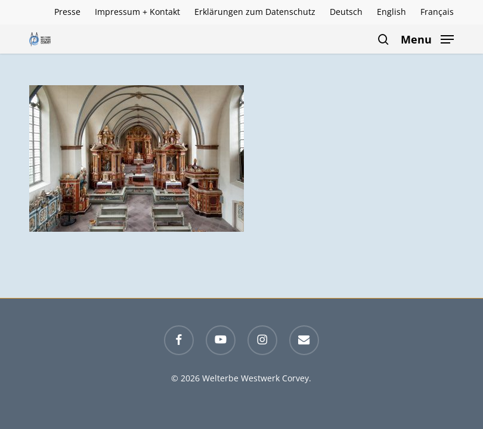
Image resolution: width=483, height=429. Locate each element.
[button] (427, 38)
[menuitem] (346, 11)
